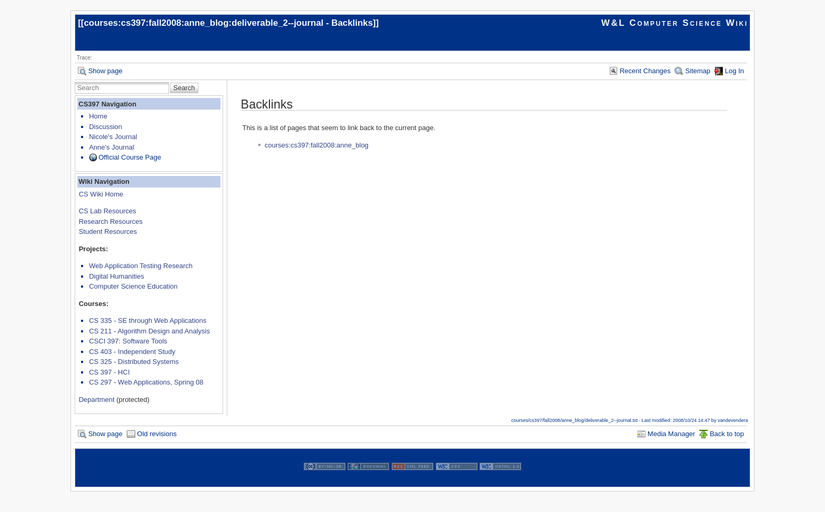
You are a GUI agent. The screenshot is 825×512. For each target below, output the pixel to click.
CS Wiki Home (101, 194)
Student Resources (108, 231)
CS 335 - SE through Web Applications (147, 320)
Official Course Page (129, 157)
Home (98, 116)
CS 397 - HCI (109, 372)
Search (184, 88)
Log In (734, 71)
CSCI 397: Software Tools (128, 341)
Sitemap (697, 71)
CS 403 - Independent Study (132, 352)
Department (97, 399)
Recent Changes (645, 71)
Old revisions (157, 434)
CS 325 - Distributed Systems (134, 362)
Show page (105, 71)
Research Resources (111, 221)
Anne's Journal (111, 147)
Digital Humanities (116, 276)
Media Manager (671, 434)
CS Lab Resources (107, 211)
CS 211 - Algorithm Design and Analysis (149, 331)
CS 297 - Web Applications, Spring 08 (146, 382)
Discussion (105, 127)
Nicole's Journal (113, 137)
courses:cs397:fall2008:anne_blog (316, 145)
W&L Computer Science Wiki (674, 23)
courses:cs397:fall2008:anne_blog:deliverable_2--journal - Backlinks (228, 23)
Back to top (727, 434)
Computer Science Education (133, 286)
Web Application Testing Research (141, 266)
